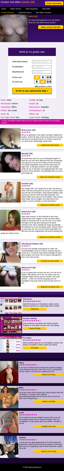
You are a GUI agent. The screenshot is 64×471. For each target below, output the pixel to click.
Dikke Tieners (15, 9)
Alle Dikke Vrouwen (43, 13)
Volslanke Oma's (25, 13)
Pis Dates (34, 348)
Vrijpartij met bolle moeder (50, 145)
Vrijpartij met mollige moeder (50, 205)
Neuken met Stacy (48, 375)
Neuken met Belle (48, 401)
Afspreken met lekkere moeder (50, 237)
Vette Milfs (46, 9)
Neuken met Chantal (48, 451)
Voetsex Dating (34, 328)
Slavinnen (34, 309)
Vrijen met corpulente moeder (50, 177)
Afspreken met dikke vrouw (50, 287)
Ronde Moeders (7, 13)
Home (3, 9)
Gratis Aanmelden (54, 3)
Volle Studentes (31, 9)
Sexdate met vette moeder (50, 261)
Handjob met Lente (49, 426)
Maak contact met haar (50, 27)
